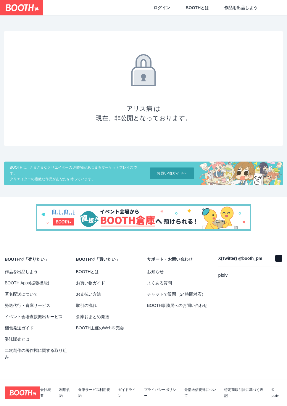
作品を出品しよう (240, 8)
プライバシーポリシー (160, 392)
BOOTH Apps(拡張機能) (27, 283)
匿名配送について (21, 294)
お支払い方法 (88, 294)
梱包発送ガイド (19, 328)
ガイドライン (127, 392)
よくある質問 (159, 283)
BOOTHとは (197, 8)
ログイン (162, 8)
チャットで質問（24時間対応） (176, 294)
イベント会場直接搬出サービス (34, 316)
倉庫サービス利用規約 (94, 392)
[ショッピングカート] (272, 7)
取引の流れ (86, 305)
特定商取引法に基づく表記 (243, 392)
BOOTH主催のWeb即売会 (100, 328)
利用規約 (64, 392)
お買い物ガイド (90, 283)
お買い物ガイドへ (172, 173)
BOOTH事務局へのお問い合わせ (177, 305)
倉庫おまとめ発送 (92, 316)
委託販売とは (17, 339)
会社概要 (45, 392)
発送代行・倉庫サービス (27, 305)
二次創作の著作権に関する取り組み (36, 353)
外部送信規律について (200, 392)
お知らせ (155, 271)
